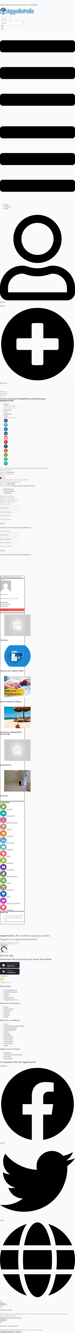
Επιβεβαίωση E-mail (6, 1318)
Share (6, 416)
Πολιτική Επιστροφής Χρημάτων (13, 1054)
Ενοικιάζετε (4, 796)
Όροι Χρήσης (7, 1056)
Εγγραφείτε (3, 527)
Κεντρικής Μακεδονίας (10, 1028)
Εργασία (6, 1017)
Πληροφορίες (7, 1052)
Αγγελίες (6, 204)
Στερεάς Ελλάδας (9, 1037)
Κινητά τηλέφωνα (9, 1009)
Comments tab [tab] (9, 491)
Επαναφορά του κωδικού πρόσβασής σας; (19, 527)
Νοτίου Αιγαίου (8, 1043)
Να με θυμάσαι (5, 519)
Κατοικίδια (7, 1015)
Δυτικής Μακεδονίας (10, 1030)
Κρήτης (6, 1045)
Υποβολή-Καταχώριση (10, 992)
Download (7, 410)
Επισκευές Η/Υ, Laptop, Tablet (11, 671)
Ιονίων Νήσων (8, 1036)
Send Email (4, 610)
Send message (5, 604)
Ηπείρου (6, 1032)
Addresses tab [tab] (9, 489)
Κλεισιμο (3, 1304)
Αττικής (6, 1024)
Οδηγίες (6, 208)
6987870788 (10, 484)
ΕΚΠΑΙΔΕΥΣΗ (5, 765)
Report (6, 404)
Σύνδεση (2, 523)
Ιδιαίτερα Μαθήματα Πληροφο (11, 701)
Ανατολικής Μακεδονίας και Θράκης (14, 1026)
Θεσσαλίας (7, 1034)
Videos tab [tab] (7, 493)
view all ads (4, 602)
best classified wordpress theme (24, 486)
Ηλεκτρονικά (10, 472)
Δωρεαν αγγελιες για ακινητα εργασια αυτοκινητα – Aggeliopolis (19, 5)
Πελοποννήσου (8, 1039)
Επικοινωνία (7, 206)
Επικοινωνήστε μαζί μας (11, 999)
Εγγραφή (2, 306)
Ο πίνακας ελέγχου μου (10, 990)
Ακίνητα (6, 1007)
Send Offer (4, 606)
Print (5, 412)
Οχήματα (6, 1013)
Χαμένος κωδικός (9, 998)
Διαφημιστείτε (8, 1058)
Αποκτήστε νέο (17, 1318)
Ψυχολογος (4, 640)
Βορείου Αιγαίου (8, 1041)
